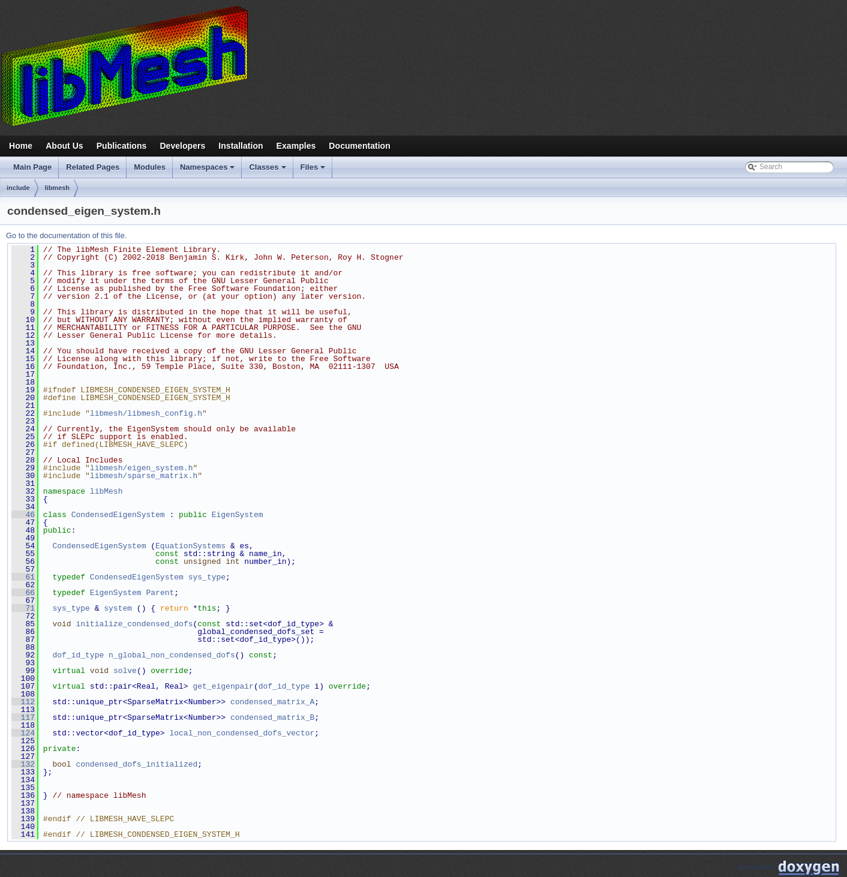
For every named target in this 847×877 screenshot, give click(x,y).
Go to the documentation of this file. (66, 235)
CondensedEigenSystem (118, 514)
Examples (296, 146)
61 (23, 577)
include (18, 187)
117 (23, 717)
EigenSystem (237, 514)
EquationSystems (190, 545)
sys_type (207, 577)
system (118, 608)
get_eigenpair (223, 686)
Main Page (32, 167)
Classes (268, 170)
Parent (160, 592)
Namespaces (208, 170)
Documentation (359, 146)
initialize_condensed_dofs (134, 623)
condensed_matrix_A (272, 701)
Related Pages (92, 167)
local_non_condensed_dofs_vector (241, 733)
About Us (64, 146)
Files (314, 170)
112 (23, 701)
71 (23, 608)
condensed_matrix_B (272, 717)
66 (23, 592)
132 (23, 764)
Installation (240, 146)
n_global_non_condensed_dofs (172, 655)
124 (23, 733)
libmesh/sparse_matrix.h (143, 475)
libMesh (106, 491)
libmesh (57, 187)
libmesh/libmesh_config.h (146, 413)
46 (23, 514)
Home (20, 146)
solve (125, 670)
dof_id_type (78, 655)
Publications (122, 146)
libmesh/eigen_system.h (141, 467)
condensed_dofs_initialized (136, 764)
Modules (150, 167)
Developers (182, 146)
